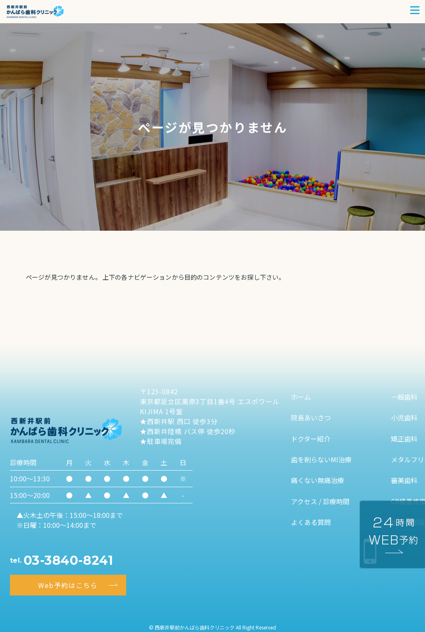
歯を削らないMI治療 (321, 459)
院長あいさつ (311, 417)
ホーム (301, 397)
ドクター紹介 (310, 439)
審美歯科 (404, 480)
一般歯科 (404, 397)
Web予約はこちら (68, 585)
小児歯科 (404, 417)
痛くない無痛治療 (317, 480)
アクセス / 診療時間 (320, 501)
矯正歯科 (404, 439)
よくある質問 (311, 522)
